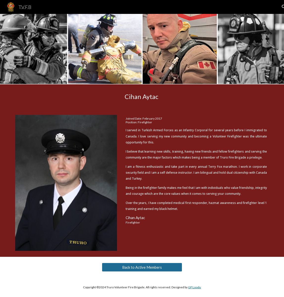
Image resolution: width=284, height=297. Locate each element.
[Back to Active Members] (142, 267)
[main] (142, 96)
